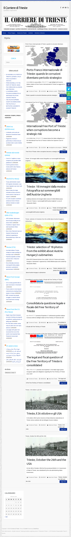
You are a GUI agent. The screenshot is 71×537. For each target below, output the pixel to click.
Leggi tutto (63, 95)
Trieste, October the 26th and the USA (46, 461)
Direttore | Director (40, 33)
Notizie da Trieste (22, 33)
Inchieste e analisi (53, 91)
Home (4, 33)
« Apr (6, 516)
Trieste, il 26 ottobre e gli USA (44, 413)
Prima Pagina (11, 33)
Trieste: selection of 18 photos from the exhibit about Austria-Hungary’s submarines (45, 250)
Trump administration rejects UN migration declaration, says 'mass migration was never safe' (14, 184)
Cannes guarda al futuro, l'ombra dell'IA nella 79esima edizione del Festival (13, 167)
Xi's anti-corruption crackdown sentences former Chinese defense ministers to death (13, 201)
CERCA (13, 58)
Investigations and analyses (55, 147)
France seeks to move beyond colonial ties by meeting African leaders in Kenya (14, 291)
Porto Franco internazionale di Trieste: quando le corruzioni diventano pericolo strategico (44, 73)
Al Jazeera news (12, 346)
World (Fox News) (12, 179)
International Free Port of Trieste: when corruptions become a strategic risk (46, 129)
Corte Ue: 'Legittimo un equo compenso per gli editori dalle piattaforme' (13, 160)
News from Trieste (53, 378)
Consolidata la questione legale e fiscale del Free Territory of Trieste (46, 307)
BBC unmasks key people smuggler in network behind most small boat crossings (13, 297)
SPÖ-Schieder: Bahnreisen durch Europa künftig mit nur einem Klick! (13, 220)
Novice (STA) (11, 247)
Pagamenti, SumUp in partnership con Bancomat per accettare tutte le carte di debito (14, 141)
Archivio (30, 33)
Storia (50, 208)
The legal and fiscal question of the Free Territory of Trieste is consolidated (45, 361)
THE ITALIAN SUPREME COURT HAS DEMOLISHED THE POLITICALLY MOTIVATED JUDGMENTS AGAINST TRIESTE (13, 104)
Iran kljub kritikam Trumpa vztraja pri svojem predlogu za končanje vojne (13, 252)
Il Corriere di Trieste (15, 8)
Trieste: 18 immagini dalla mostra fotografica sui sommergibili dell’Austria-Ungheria (46, 190)
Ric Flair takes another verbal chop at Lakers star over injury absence (13, 325)
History (50, 268)
